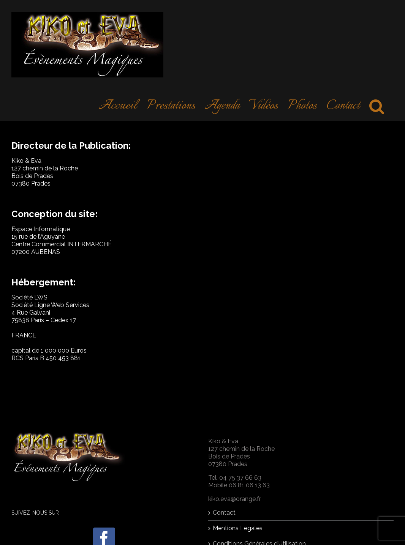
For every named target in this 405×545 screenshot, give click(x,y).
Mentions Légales (238, 528)
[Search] (376, 105)
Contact (224, 512)
